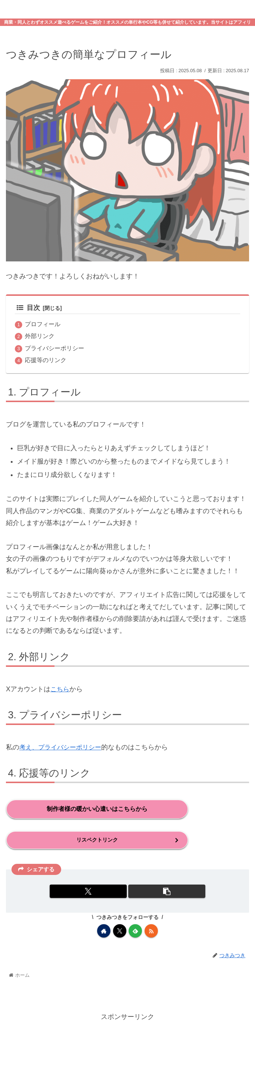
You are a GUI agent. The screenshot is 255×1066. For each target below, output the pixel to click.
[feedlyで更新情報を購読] (135, 931)
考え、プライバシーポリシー (62, 747)
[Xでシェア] (88, 892)
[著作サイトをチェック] (103, 931)
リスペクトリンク (97, 840)
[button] (166, 892)
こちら (60, 689)
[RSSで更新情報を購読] (151, 931)
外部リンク (39, 336)
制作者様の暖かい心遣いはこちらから (97, 809)
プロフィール (42, 324)
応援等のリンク (45, 360)
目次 (28, 307)
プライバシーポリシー (54, 348)
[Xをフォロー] (119, 931)
